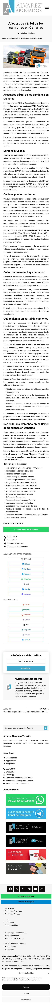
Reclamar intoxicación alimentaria (19, 494)
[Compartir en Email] (26, 584)
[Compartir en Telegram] (26, 574)
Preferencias (26, 1000)
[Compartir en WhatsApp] (26, 579)
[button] (48, 973)
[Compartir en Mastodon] (26, 594)
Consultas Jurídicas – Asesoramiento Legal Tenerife (27, 515)
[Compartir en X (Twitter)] (26, 559)
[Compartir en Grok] (26, 625)
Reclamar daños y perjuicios (17, 474)
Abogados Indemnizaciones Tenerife (20, 491)
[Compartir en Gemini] (26, 620)
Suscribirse (26, 668)
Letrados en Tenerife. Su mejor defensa (21, 506)
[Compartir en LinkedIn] (26, 564)
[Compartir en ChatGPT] (26, 610)
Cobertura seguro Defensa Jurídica (20, 477)
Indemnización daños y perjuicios (19, 471)
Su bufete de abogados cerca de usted (21, 485)
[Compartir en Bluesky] (26, 589)
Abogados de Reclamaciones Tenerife (21, 482)
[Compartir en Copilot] (26, 635)
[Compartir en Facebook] (26, 569)
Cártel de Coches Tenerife (16, 518)
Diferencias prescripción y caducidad (20, 480)
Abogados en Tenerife (23, 683)
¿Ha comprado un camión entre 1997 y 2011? (24, 468)
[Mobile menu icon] (47, 7)
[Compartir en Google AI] (26, 615)
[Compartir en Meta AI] (26, 640)
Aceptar (26, 987)
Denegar (26, 993)
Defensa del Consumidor (16, 497)
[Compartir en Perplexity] (26, 630)
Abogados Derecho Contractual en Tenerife (23, 488)
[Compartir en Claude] (26, 605)
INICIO (4, 38)
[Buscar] (45, 728)
